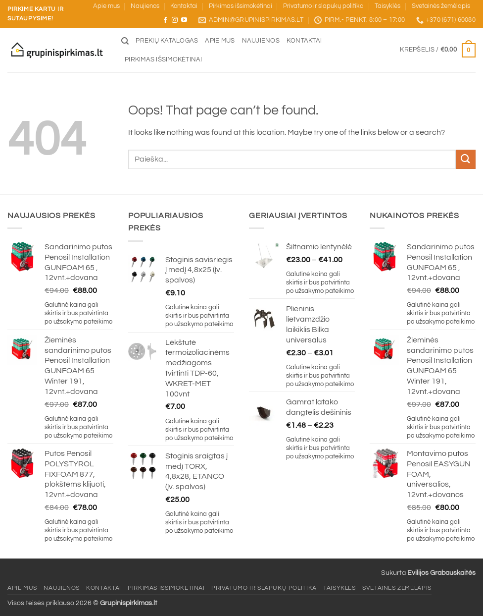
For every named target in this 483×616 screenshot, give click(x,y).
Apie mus (106, 6)
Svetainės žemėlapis (441, 6)
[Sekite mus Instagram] (175, 20)
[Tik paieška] (125, 41)
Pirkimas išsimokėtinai (240, 6)
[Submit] (466, 159)
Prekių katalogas (167, 41)
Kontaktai (183, 6)
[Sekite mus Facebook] (165, 20)
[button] (438, 50)
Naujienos (145, 6)
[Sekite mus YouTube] (184, 20)
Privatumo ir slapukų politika (323, 6)
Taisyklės (387, 6)
